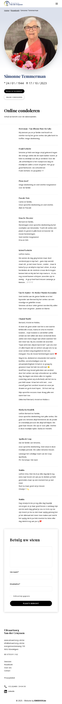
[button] (56, 3)
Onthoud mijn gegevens (21, 596)
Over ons (8, 667)
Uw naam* (14, 572)
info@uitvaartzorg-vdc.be (14, 643)
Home (6, 10)
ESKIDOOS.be (40, 700)
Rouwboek (15, 10)
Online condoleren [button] (14, 97)
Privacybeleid (9, 678)
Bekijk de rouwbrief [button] (14, 91)
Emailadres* (15, 584)
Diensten (7, 661)
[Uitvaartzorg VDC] (13, 3)
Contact (7, 670)
